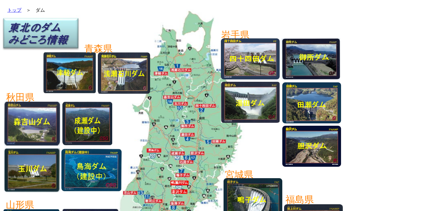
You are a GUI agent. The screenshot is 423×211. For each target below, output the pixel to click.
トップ (14, 10)
